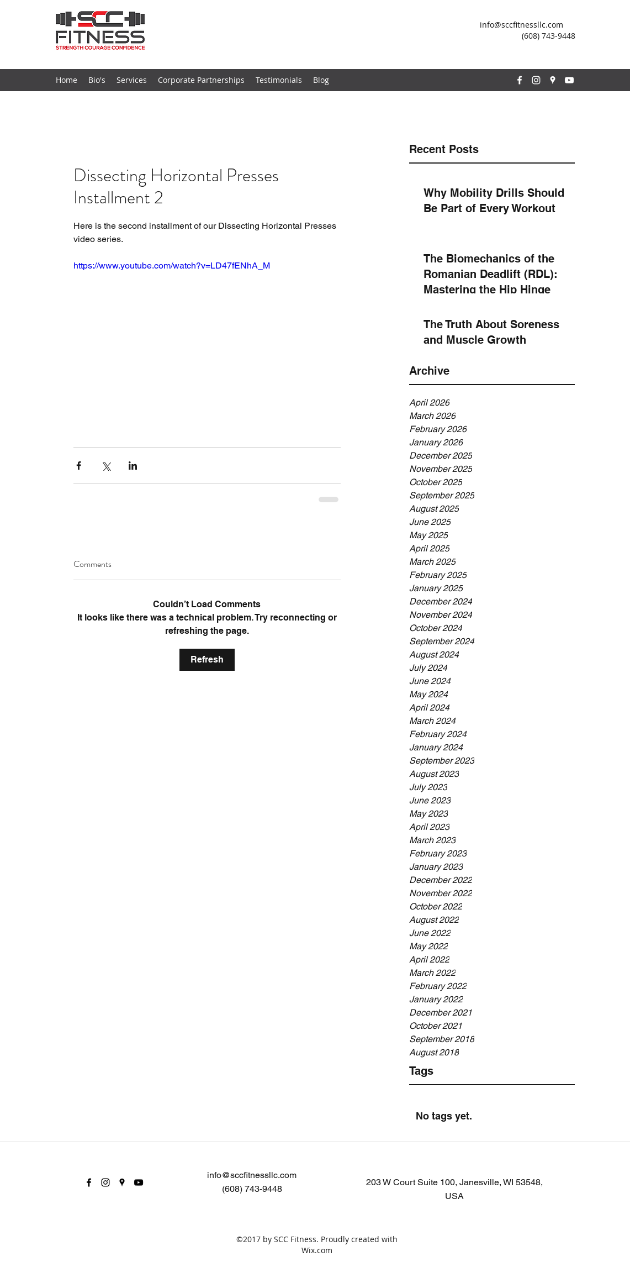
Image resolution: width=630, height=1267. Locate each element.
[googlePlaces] (552, 80)
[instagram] (536, 80)
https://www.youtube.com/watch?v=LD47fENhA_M (171, 265)
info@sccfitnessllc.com (521, 24)
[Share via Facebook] (78, 465)
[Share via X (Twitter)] (105, 465)
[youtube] (569, 80)
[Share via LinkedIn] (133, 465)
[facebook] (519, 80)
